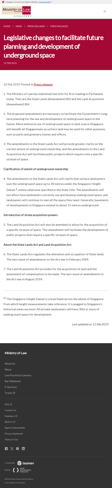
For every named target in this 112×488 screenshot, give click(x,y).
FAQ (7, 404)
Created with (22, 463)
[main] (56, 181)
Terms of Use (11, 439)
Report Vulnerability (15, 427)
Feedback (10, 416)
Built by (20, 470)
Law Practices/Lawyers (18, 375)
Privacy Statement (14, 433)
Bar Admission (13, 381)
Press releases (43, 84)
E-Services (11, 387)
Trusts (8, 392)
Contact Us (10, 410)
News (8, 369)
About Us (10, 363)
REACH (9, 421)
